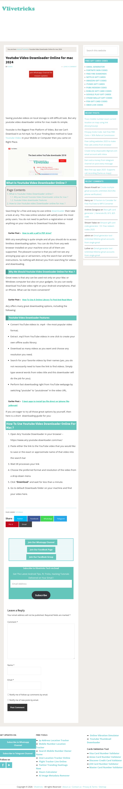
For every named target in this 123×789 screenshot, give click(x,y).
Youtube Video (13, 137)
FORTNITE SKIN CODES (96, 70)
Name (10, 665)
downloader (58, 210)
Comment (12, 622)
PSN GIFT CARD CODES (96, 101)
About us (66, 787)
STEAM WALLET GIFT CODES (99, 98)
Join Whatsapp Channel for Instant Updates (41, 74)
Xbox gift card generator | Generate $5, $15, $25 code (100, 213)
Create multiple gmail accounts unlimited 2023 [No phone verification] (100, 191)
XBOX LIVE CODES (94, 105)
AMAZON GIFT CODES (96, 80)
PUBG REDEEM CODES (96, 87)
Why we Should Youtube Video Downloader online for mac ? (41, 197)
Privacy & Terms (90, 787)
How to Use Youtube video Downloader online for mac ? (37, 203)
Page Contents (16, 190)
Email (10, 680)
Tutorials (19, 512)
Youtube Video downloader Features (30, 200)
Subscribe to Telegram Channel (18, 753)
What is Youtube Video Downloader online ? (31, 193)
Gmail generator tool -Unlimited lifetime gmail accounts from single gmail (99, 239)
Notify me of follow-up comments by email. (28, 694)
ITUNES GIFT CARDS (95, 84)
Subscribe (41, 595)
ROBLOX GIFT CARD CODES (98, 91)
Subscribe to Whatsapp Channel (18, 744)
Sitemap (102, 787)
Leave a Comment (70, 67)
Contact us (76, 787)
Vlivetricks (18, 8)
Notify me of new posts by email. (24, 700)
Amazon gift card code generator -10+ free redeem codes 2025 (100, 226)
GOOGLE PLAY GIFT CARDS (98, 94)
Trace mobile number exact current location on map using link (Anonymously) (100, 122)
